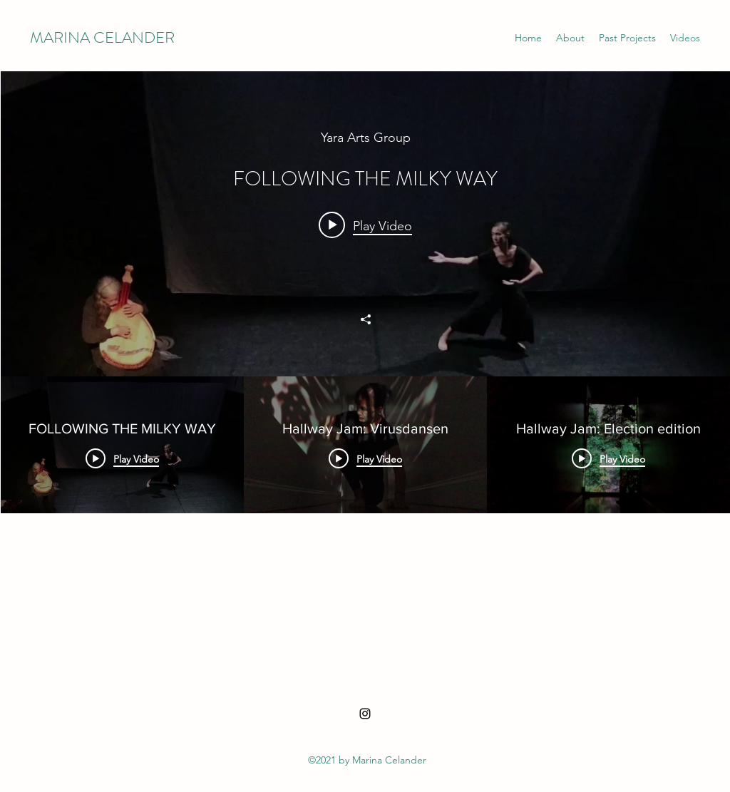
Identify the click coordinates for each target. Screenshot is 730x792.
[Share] (365, 319)
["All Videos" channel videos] (365, 513)
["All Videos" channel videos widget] (365, 360)
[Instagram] (365, 713)
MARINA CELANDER (102, 37)
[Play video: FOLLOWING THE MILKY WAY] (365, 225)
